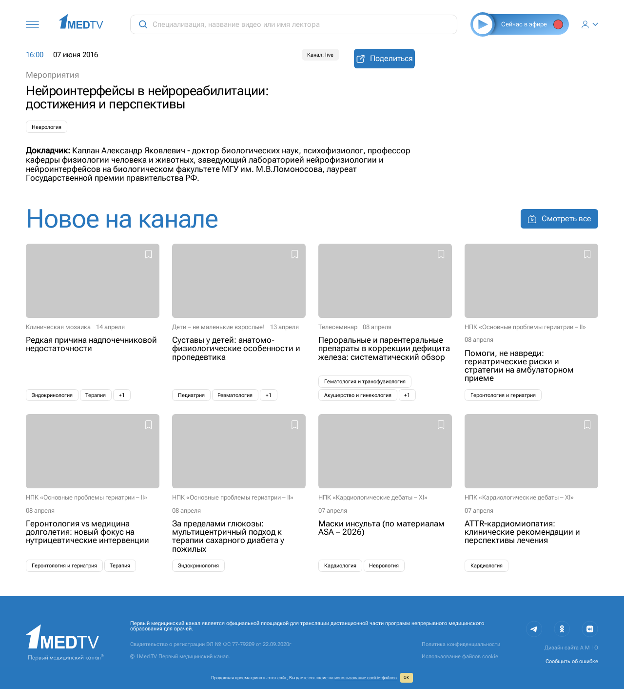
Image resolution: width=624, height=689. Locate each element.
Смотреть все (559, 219)
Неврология (46, 127)
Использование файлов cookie (460, 656)
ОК (406, 677)
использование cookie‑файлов (365, 677)
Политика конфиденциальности (461, 644)
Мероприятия (52, 75)
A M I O (589, 648)
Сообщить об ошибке (572, 661)
